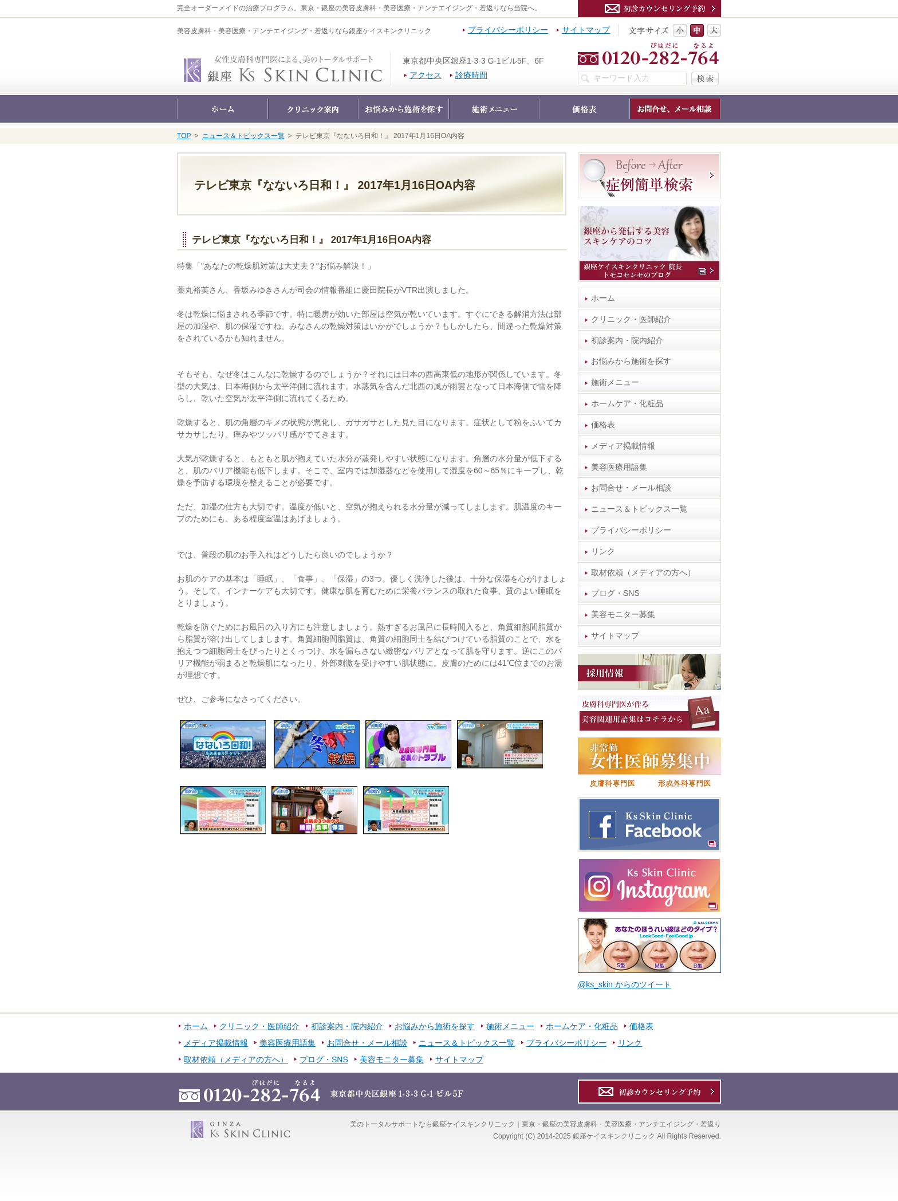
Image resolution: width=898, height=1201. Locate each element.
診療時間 (471, 75)
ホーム (603, 298)
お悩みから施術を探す (631, 361)
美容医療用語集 (619, 467)
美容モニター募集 (623, 614)
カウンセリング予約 (649, 8)
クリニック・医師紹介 (631, 319)
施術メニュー (615, 382)
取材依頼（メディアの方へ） (643, 572)
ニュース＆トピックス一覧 (639, 508)
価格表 (603, 424)
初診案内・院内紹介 (627, 340)
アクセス (425, 75)
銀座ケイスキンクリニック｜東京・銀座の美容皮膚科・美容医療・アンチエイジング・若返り (576, 1124)
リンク (603, 551)
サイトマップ (615, 635)
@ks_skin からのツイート (624, 984)
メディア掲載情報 (623, 445)
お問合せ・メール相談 (631, 487)
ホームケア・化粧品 (627, 403)
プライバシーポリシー (631, 530)
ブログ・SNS (615, 593)
